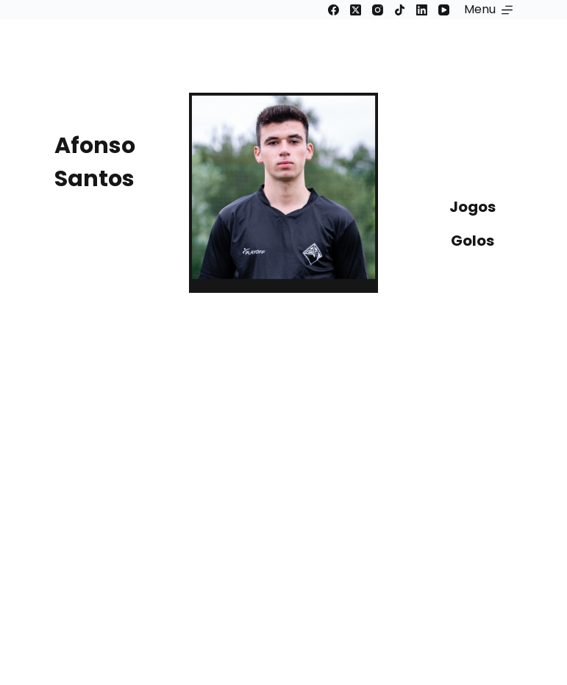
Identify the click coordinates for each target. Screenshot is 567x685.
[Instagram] (377, 9)
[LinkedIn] (421, 9)
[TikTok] (399, 9)
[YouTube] (443, 9)
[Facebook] (333, 9)
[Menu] (488, 9)
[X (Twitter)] (355, 9)
